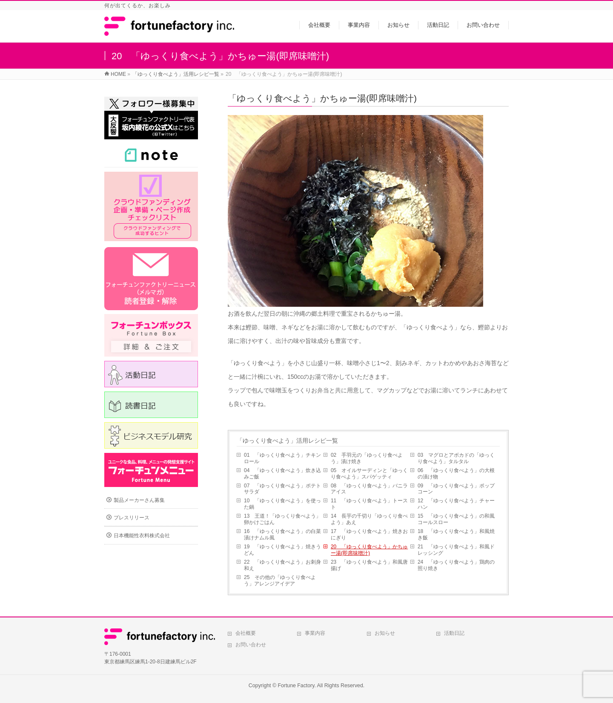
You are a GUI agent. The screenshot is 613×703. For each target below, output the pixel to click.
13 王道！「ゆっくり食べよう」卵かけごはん (282, 519)
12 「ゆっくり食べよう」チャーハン (456, 504)
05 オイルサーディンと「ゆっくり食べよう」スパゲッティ (369, 473)
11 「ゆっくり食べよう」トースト (369, 504)
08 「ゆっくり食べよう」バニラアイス (369, 489)
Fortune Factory (296, 686)
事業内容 (315, 633)
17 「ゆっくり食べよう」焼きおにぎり (369, 534)
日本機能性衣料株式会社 (142, 536)
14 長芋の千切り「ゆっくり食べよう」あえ (369, 519)
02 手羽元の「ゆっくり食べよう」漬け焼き (367, 458)
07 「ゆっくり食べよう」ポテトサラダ (282, 489)
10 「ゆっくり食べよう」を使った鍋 (282, 504)
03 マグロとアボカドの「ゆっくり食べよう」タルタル (456, 458)
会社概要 (245, 633)
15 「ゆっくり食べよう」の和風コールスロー (456, 519)
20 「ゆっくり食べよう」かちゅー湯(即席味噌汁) (369, 550)
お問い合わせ (250, 645)
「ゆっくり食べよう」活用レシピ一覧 (287, 440)
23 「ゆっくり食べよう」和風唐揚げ (369, 565)
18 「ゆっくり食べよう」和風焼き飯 (456, 534)
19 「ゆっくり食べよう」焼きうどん (282, 550)
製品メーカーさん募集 (139, 500)
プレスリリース (131, 518)
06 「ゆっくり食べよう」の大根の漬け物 (456, 473)
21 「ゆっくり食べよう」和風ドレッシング (456, 550)
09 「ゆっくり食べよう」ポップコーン (456, 489)
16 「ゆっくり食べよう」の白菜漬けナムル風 (282, 534)
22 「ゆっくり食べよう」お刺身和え (282, 565)
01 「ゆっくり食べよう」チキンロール (282, 458)
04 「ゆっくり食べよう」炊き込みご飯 (282, 473)
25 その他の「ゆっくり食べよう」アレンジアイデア (280, 580)
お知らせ (385, 633)
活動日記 (454, 633)
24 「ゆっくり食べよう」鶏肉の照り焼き (456, 565)
